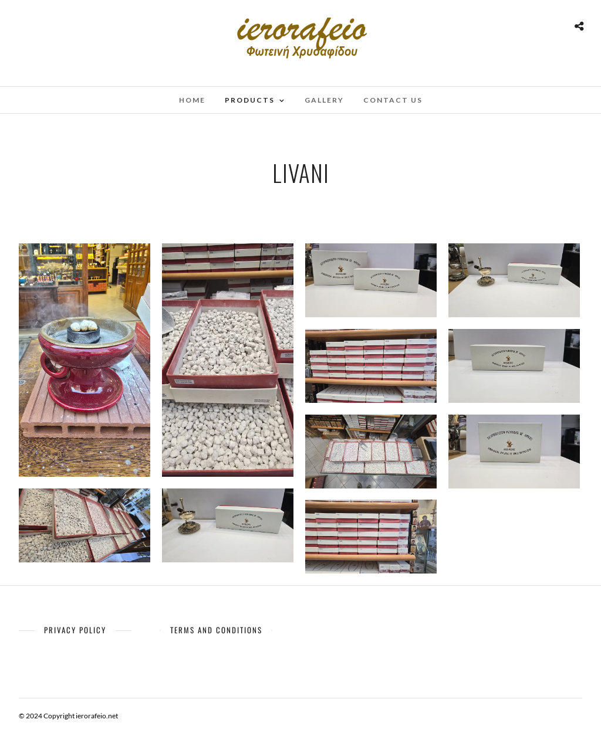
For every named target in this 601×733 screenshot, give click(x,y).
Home (192, 100)
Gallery (324, 100)
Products (250, 100)
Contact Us (393, 100)
